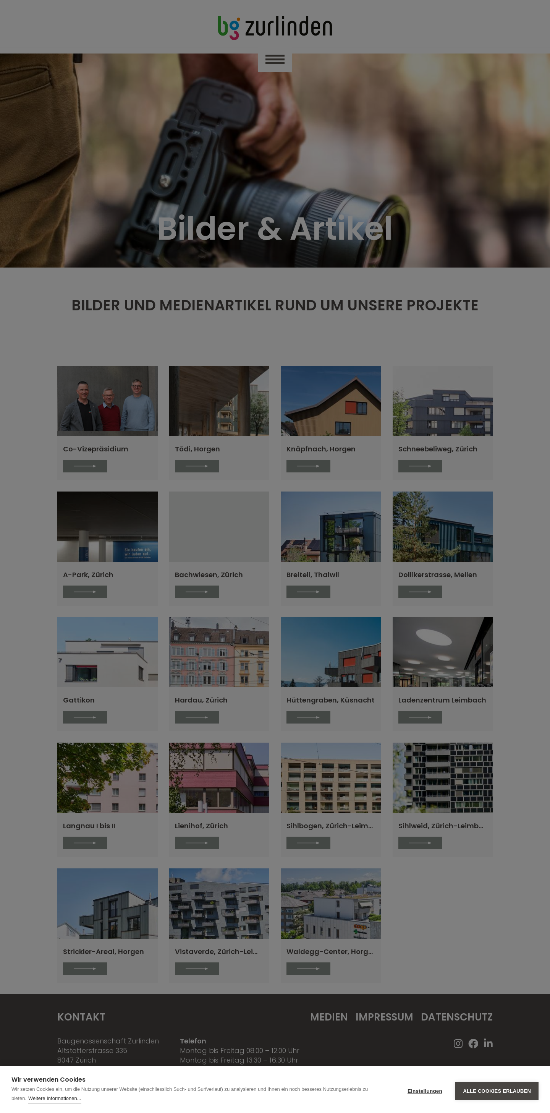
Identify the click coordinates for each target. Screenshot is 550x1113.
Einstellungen (425, 1089)
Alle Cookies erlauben (497, 1089)
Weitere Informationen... (54, 1098)
